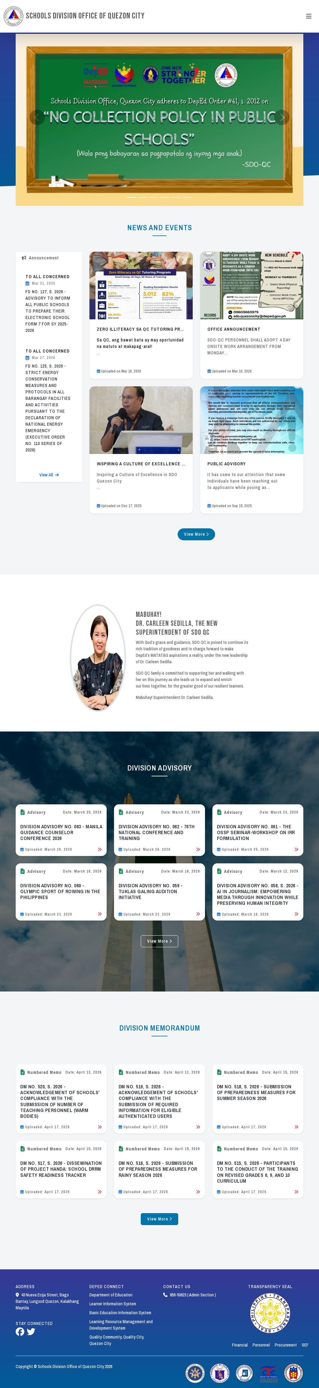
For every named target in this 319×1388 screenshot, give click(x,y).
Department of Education (110, 1295)
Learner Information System (112, 1304)
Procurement (286, 1345)
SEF (305, 1345)
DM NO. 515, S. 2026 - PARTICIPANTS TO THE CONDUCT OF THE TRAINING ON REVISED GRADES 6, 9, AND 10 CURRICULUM (257, 1172)
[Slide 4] (176, 197)
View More (196, 534)
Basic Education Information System (120, 1312)
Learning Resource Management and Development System (121, 1325)
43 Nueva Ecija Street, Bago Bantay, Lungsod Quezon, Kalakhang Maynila (47, 1301)
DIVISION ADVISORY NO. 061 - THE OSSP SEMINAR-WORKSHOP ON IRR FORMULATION (256, 832)
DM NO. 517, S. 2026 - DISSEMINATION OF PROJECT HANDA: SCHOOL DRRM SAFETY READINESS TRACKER (61, 1169)
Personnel (261, 1345)
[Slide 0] (131, 197)
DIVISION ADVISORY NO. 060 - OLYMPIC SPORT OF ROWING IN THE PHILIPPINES (60, 891)
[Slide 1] (143, 197)
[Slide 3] (165, 197)
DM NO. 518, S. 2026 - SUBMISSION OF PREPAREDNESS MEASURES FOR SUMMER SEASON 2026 (256, 1092)
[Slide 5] (187, 197)
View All (49, 475)
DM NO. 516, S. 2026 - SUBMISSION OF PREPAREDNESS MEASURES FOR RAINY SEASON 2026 (158, 1169)
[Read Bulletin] (99, 849)
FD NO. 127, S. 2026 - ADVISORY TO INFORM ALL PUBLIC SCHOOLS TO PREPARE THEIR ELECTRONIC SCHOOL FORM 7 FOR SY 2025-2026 (48, 311)
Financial (240, 1345)
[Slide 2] (154, 197)
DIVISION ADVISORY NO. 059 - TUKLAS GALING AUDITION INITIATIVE (151, 891)
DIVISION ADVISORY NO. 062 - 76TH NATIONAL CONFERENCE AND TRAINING (157, 832)
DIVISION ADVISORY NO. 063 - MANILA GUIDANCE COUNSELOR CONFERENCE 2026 (61, 832)
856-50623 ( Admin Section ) (189, 1295)
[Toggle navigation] (308, 16)
